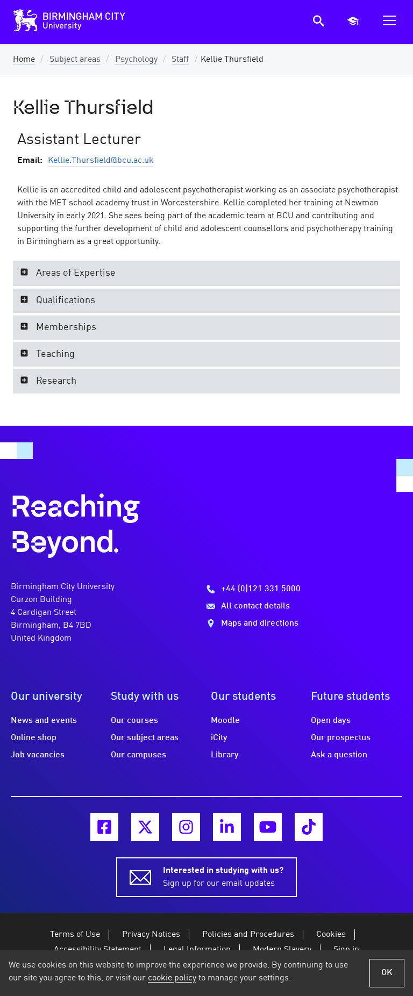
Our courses (134, 720)
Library (225, 755)
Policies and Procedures (248, 934)
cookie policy (172, 978)
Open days (331, 720)
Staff (180, 59)
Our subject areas (145, 738)
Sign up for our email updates (223, 876)
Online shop (33, 738)
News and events (44, 720)
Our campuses (138, 755)
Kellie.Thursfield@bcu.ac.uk (101, 160)
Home (24, 59)
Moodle (225, 720)
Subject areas (75, 59)
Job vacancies (38, 755)
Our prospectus (341, 738)
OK (387, 973)
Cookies (331, 934)
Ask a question (339, 755)
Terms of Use (75, 934)
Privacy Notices (151, 934)
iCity (219, 738)
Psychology (136, 59)
